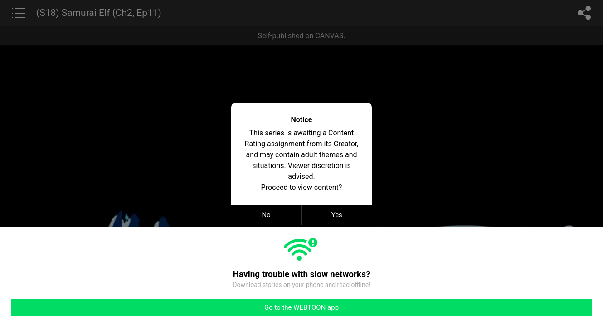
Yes (336, 215)
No (266, 215)
